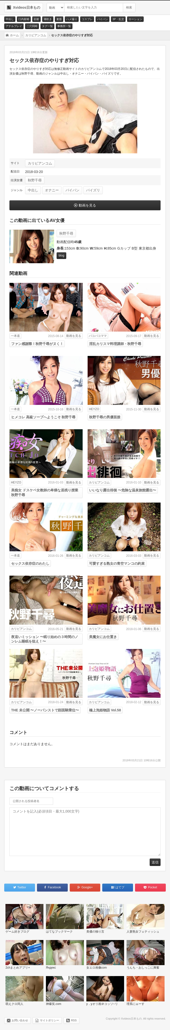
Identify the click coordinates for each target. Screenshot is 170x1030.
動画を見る (87, 205)
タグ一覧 (47, 26)
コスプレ (87, 19)
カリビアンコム (40, 163)
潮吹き (48, 19)
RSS (74, 1020)
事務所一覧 (64, 26)
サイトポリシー (49, 1020)
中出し (10, 19)
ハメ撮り (71, 19)
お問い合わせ (20, 1020)
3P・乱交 (118, 19)
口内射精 (23, 19)
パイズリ (93, 190)
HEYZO (94, 409)
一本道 (15, 336)
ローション (135, 19)
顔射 (36, 19)
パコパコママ (98, 336)
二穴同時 (32, 26)
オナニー (52, 190)
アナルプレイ (14, 26)
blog (61, 255)
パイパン (102, 19)
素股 (59, 19)
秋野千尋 (35, 180)
